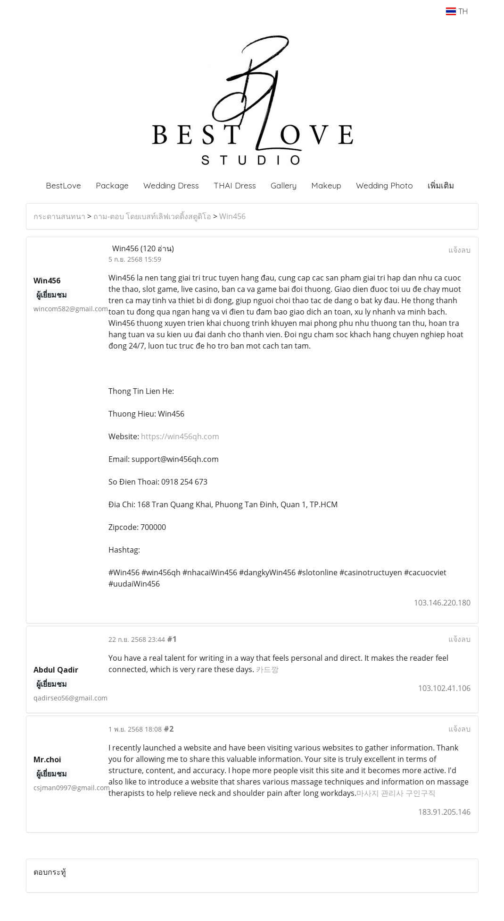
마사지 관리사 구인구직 (396, 793)
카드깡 (267, 669)
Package (112, 185)
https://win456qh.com (180, 436)
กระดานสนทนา (59, 216)
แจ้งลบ (459, 250)
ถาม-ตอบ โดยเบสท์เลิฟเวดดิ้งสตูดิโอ (152, 216)
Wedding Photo (384, 185)
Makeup (326, 185)
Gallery (284, 185)
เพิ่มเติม (441, 185)
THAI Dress (235, 185)
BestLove (63, 185)
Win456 (232, 216)
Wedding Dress (171, 185)
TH (456, 11)
